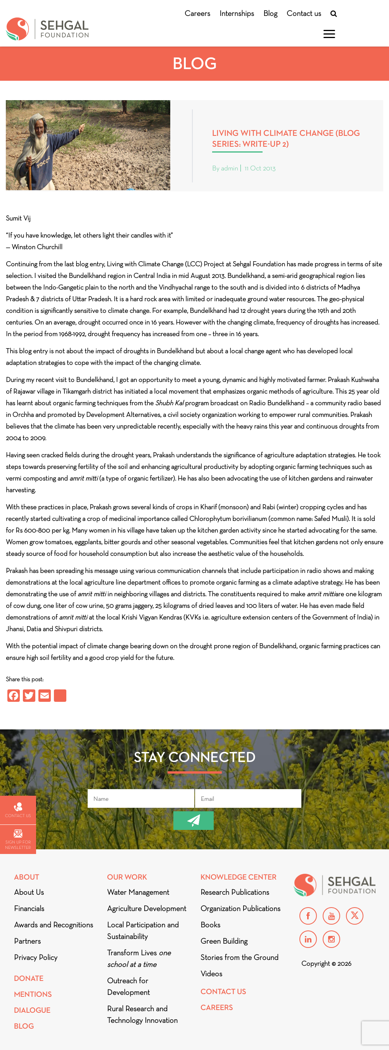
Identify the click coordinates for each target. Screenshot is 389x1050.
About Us (29, 892)
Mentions (33, 994)
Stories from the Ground (239, 957)
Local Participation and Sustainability (143, 930)
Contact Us (223, 991)
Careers (197, 13)
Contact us (304, 13)
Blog (270, 13)
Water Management (138, 892)
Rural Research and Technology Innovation (142, 1014)
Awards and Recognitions (53, 924)
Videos (211, 973)
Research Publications (235, 892)
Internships (237, 13)
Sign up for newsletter (18, 839)
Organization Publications (240, 908)
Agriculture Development (146, 908)
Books (210, 924)
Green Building (224, 941)
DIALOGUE (32, 1010)
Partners (27, 941)
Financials (29, 908)
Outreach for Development (128, 986)
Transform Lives (139, 958)
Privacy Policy (35, 957)
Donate (28, 978)
